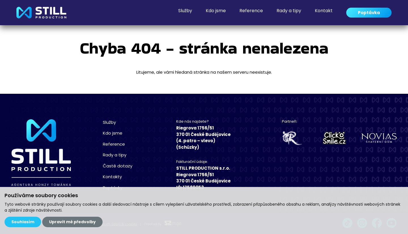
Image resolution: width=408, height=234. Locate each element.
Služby (185, 12)
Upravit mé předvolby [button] (72, 222)
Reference (251, 12)
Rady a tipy (289, 12)
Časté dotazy (117, 166)
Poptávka (369, 13)
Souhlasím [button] (22, 222)
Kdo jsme (216, 12)
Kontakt (324, 12)
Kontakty (112, 177)
